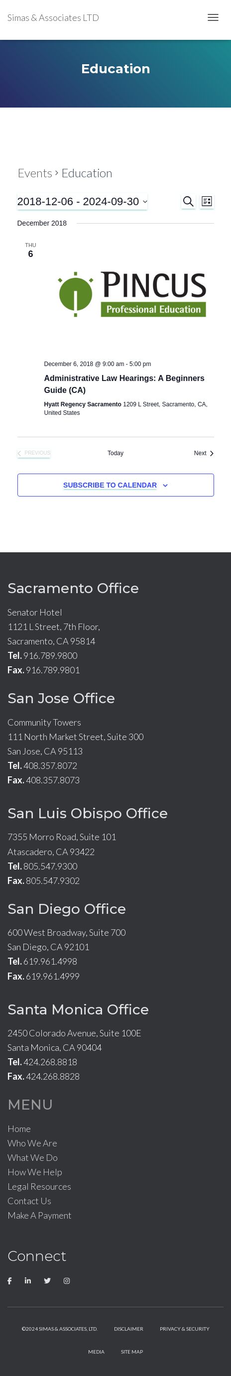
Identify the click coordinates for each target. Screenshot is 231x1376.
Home (19, 1128)
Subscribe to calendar (110, 485)
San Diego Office (66, 908)
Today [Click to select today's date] (115, 453)
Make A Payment (39, 1215)
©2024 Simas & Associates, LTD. (60, 1329)
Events (34, 172)
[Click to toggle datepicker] (82, 201)
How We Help (34, 1171)
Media (96, 1352)
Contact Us (29, 1200)
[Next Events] (204, 453)
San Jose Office (61, 698)
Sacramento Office (73, 588)
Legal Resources (39, 1186)
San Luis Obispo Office (87, 813)
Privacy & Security (185, 1329)
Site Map (132, 1352)
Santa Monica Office (78, 1009)
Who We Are (32, 1142)
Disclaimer (128, 1329)
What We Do (32, 1157)
